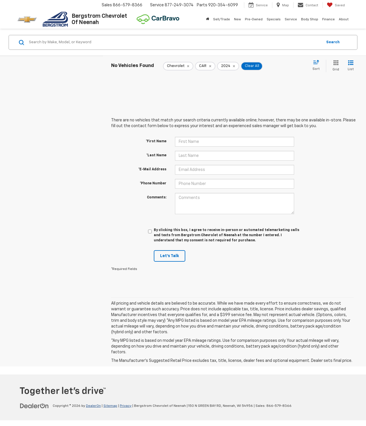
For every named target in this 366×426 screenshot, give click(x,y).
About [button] (344, 19)
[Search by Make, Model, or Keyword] (174, 42)
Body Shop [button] (309, 19)
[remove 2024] (228, 66)
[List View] (350, 66)
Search (333, 42)
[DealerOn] (34, 406)
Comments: (156, 197)
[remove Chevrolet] (178, 66)
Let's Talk (169, 256)
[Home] (207, 19)
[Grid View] (334, 66)
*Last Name (156, 155)
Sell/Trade (221, 19)
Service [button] (291, 19)
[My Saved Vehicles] (335, 5)
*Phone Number (153, 183)
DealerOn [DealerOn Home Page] (93, 406)
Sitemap (110, 406)
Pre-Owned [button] (254, 19)
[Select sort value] (318, 65)
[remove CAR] (205, 66)
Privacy (125, 406)
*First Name (156, 141)
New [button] (237, 19)
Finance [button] (328, 19)
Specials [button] (274, 19)
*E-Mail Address (152, 169)
